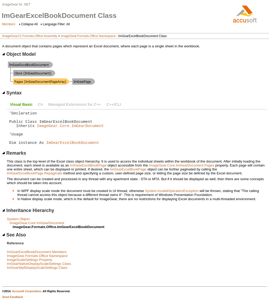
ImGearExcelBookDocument (72, 149)
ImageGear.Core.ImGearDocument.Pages (181, 173)
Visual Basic (21, 104)
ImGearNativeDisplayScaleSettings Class (39, 271)
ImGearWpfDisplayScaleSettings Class (37, 275)
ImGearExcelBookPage (88, 173)
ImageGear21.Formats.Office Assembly (29, 36)
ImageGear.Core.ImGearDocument (70, 129)
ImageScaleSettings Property (29, 267)
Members (8, 24)
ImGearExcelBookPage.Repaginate (34, 181)
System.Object (18, 226)
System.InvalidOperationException (172, 198)
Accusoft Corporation (26, 298)
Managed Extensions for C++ (74, 104)
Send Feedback (12, 304)
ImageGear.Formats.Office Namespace (88, 36)
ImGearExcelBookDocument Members (36, 259)
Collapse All (29, 24)
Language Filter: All (56, 24)
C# (40, 104)
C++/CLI (113, 104)
